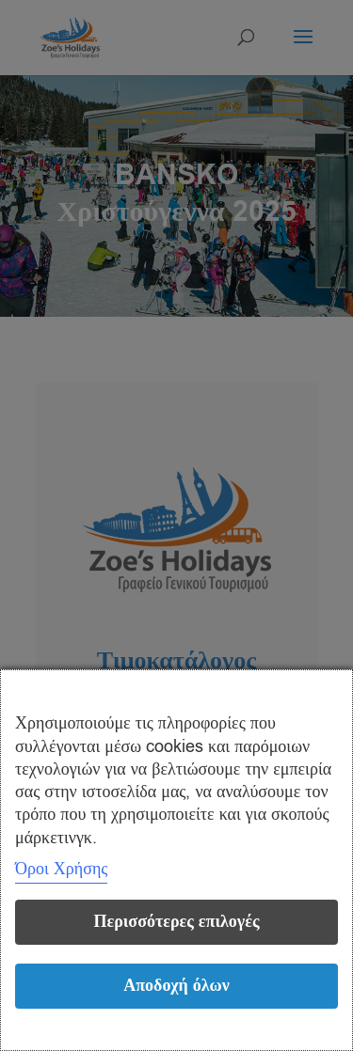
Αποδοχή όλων (176, 985)
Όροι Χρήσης (61, 868)
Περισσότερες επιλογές (176, 921)
